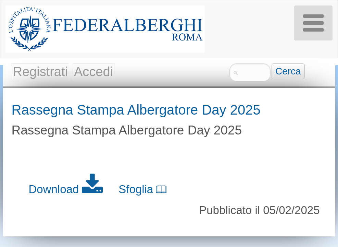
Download (67, 189)
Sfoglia (142, 189)
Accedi (93, 71)
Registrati (40, 71)
